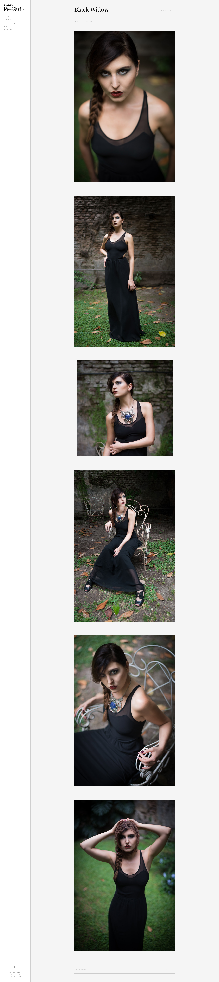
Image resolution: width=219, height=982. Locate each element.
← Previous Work (81, 969)
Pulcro (18, 976)
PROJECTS (9, 23)
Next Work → (169, 969)
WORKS (8, 20)
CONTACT (9, 30)
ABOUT (7, 27)
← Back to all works (166, 11)
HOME (7, 17)
